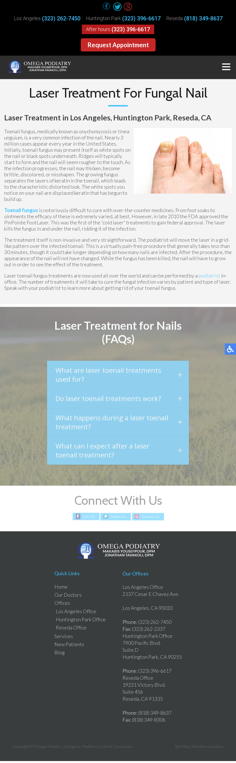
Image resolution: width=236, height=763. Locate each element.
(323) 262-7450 (61, 18)
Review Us (151, 518)
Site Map (182, 748)
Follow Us (118, 518)
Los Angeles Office (76, 613)
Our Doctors (68, 597)
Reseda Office (71, 629)
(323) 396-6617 (141, 18)
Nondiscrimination (207, 748)
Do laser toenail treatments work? (118, 400)
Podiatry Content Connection (108, 748)
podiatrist (209, 276)
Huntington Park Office (81, 621)
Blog (59, 654)
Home (61, 589)
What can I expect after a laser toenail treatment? (118, 453)
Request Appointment (118, 45)
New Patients (69, 646)
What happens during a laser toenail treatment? (118, 425)
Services (63, 638)
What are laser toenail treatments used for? (118, 376)
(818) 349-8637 (203, 18)
